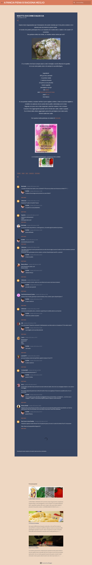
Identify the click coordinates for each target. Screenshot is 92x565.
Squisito (23, 215)
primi (23, 173)
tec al (47, 94)
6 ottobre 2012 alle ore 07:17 (36, 411)
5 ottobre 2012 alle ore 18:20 (35, 405)
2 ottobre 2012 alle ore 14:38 (33, 247)
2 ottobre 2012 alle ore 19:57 (31, 337)
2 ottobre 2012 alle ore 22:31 (36, 346)
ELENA (27, 191)
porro (18, 173)
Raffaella (23, 186)
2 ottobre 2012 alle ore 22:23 (36, 254)
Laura (22, 337)
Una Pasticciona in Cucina (28, 294)
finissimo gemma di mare (47, 92)
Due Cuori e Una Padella (27, 421)
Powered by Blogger (46, 563)
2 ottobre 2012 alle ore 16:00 (34, 264)
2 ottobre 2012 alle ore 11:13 (33, 200)
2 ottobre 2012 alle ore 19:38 (33, 308)
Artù (22, 384)
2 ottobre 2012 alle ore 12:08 (33, 225)
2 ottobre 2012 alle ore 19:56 (30, 323)
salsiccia (31, 173)
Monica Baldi (24, 405)
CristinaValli (24, 370)
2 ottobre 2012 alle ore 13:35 (36, 230)
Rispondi (23, 197)
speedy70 (23, 355)
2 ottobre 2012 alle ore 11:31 (36, 205)
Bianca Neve (24, 264)
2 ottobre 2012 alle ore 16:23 (33, 280)
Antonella (57, 118)
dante (47, 90)
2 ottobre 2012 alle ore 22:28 (36, 299)
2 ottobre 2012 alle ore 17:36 (41, 294)
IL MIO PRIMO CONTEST (34, 498)
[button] (18, 21)
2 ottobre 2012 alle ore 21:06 (34, 370)
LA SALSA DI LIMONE (34, 523)
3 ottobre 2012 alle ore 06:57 (30, 384)
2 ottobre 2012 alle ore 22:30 (36, 313)
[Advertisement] (46, 469)
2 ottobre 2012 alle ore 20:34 (33, 355)
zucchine (37, 173)
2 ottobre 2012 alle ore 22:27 (36, 270)
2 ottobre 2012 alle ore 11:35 (32, 215)
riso (27, 173)
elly (22, 323)
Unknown (23, 200)
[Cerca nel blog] (83, 2)
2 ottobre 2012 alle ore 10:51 (33, 186)
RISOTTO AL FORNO (34, 547)
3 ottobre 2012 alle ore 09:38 (36, 394)
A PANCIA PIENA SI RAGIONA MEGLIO (24, 2)
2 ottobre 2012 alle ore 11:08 (36, 191)
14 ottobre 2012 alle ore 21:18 (40, 421)
